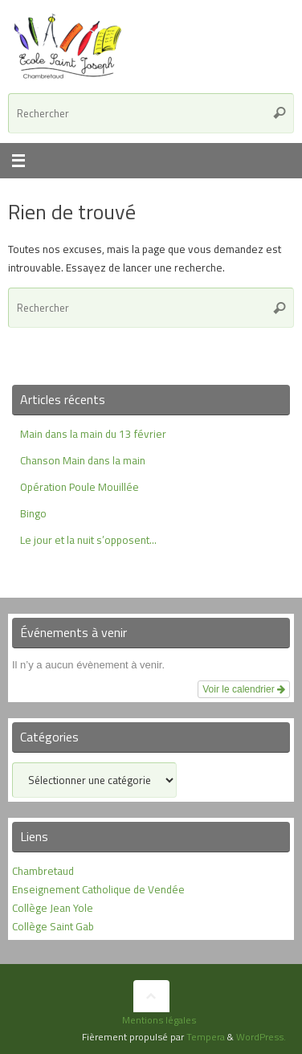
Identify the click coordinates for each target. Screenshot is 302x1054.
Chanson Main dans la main (82, 460)
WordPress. (261, 1036)
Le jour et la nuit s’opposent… (88, 540)
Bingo (33, 513)
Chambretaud (43, 871)
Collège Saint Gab (53, 926)
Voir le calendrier (243, 689)
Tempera (205, 1036)
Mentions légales (159, 1019)
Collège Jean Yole (52, 908)
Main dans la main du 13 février (93, 434)
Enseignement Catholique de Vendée (98, 889)
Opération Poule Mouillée (79, 487)
